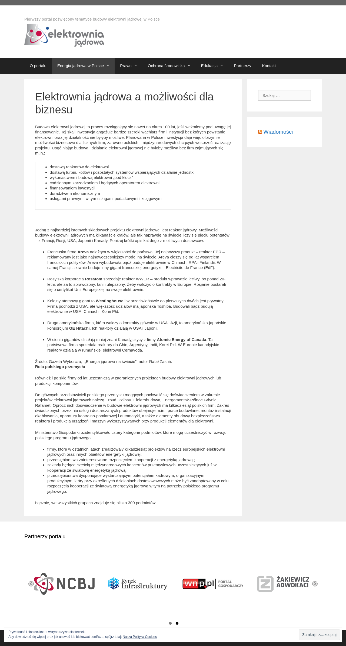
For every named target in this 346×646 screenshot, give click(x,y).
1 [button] (170, 624)
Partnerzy (242, 65)
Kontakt (269, 65)
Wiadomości (278, 132)
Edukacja (215, 66)
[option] (61, 584)
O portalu (38, 65)
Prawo (131, 66)
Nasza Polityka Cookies (140, 637)
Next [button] (315, 583)
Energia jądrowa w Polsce (86, 66)
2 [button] (177, 624)
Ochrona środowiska (172, 66)
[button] (109, 66)
